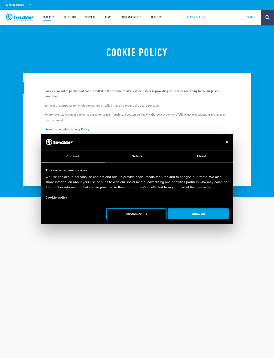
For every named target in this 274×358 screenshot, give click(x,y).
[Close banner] (227, 141)
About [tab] (201, 156)
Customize (136, 213)
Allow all (198, 213)
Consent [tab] (72, 156)
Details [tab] (137, 156)
